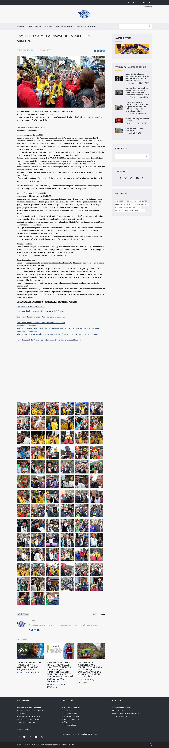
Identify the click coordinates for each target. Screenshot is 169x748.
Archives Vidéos (70, 713)
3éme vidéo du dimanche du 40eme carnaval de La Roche (41, 323)
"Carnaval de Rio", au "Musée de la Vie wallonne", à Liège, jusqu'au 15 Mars (29, 666)
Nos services (34, 26)
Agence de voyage (122, 201)
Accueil (20, 26)
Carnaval (23, 614)
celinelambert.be (68, 745)
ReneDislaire (130, 97)
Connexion (148, 6)
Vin (143, 211)
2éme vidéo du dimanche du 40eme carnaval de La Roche (41, 317)
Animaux (134, 201)
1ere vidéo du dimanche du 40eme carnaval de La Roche (40, 311)
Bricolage (136, 207)
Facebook (95, 51)
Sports (137, 211)
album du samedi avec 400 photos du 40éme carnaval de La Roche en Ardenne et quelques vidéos (57, 334)
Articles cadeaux (141, 204)
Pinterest (101, 51)
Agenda (48, 26)
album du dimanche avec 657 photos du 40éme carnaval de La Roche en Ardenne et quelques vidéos (58, 328)
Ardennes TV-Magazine (124, 204)
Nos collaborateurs (72, 708)
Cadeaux (118, 211)
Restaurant (128, 211)
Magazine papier (132, 49)
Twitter (103, 51)
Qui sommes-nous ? (86, 26)
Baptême (118, 207)
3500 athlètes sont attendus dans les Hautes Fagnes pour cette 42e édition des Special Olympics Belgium (136, 106)
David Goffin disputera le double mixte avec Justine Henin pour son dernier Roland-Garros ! (137, 77)
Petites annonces (64, 26)
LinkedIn (98, 51)
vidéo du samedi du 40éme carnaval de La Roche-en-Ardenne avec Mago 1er (49, 340)
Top (150, 745)
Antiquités (143, 201)
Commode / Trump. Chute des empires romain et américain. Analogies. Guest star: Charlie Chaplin (137, 91)
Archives (67, 710)
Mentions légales (71, 725)
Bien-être (127, 207)
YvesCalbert (23, 673)
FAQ (66, 722)
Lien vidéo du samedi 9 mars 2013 (31, 127)
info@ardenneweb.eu (121, 708)
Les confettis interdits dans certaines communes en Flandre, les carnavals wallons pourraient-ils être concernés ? (89, 670)
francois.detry (55, 684)
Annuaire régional (71, 716)
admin (30, 50)
